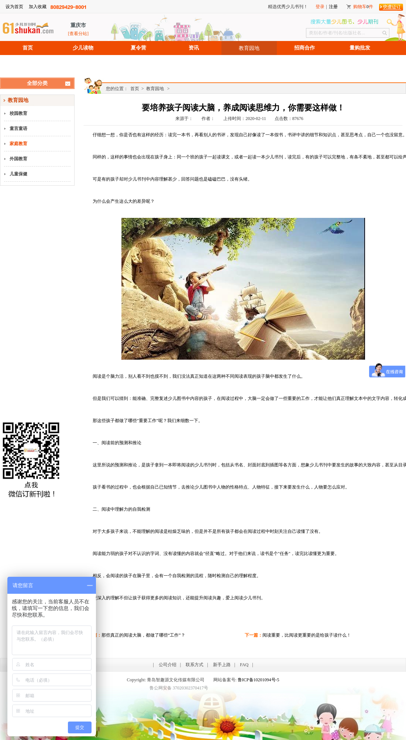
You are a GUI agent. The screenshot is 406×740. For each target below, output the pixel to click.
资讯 (194, 48)
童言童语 (18, 128)
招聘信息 (27, 62)
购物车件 (363, 6)
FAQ (244, 664)
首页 (28, 48)
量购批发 (360, 48)
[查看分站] (78, 33)
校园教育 (18, 113)
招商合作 (304, 48)
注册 (333, 6)
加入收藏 (38, 6)
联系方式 (194, 664)
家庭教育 (18, 143)
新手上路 (222, 664)
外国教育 (18, 158)
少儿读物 (83, 48)
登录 (320, 6)
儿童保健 (18, 174)
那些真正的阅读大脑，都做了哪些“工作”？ (143, 635)
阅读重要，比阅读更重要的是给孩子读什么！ (306, 635)
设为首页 (14, 6)
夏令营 (138, 48)
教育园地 (249, 48)
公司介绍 (167, 664)
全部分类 (37, 83)
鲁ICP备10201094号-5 (258, 679)
